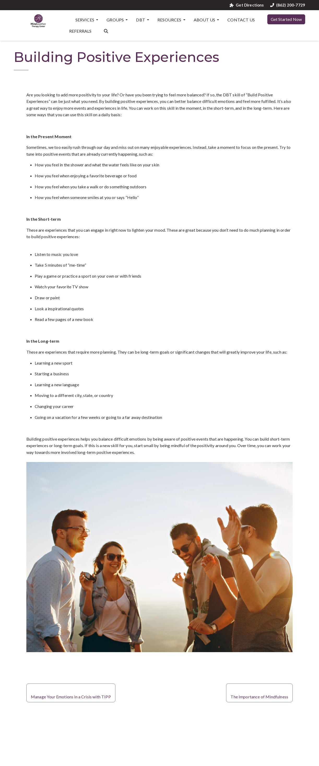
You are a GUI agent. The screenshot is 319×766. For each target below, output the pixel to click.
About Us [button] (205, 19)
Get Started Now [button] (286, 19)
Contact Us (241, 19)
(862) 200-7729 (287, 5)
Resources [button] (169, 19)
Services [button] (85, 19)
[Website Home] (38, 20)
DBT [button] (141, 19)
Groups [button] (116, 19)
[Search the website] (106, 31)
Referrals (80, 30)
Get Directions (247, 5)
